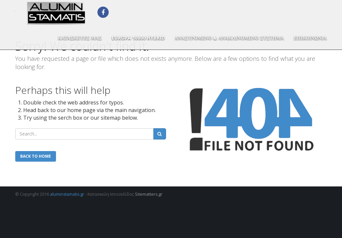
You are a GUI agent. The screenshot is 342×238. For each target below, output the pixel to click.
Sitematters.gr (148, 194)
